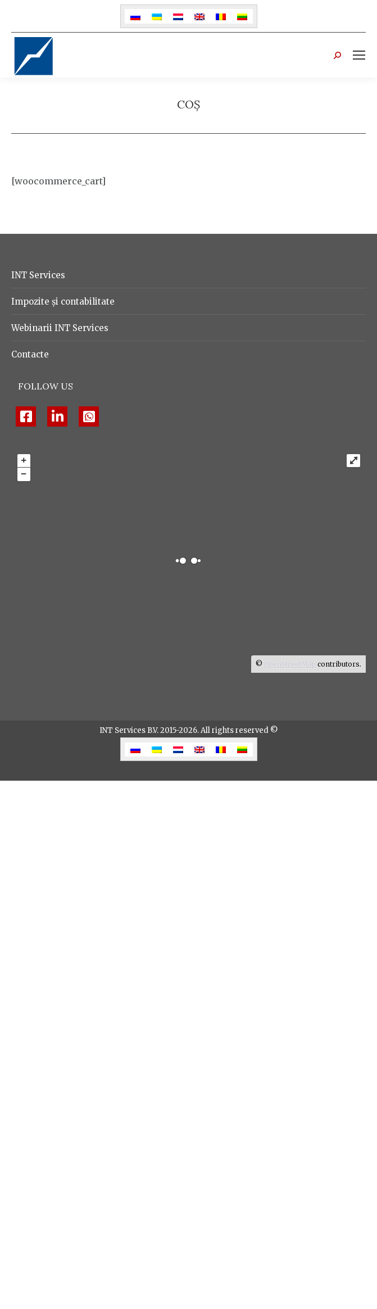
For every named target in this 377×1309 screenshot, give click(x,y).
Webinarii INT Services (59, 328)
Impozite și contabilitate (63, 301)
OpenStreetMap (290, 664)
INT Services (38, 275)
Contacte (30, 354)
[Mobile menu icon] (359, 55)
